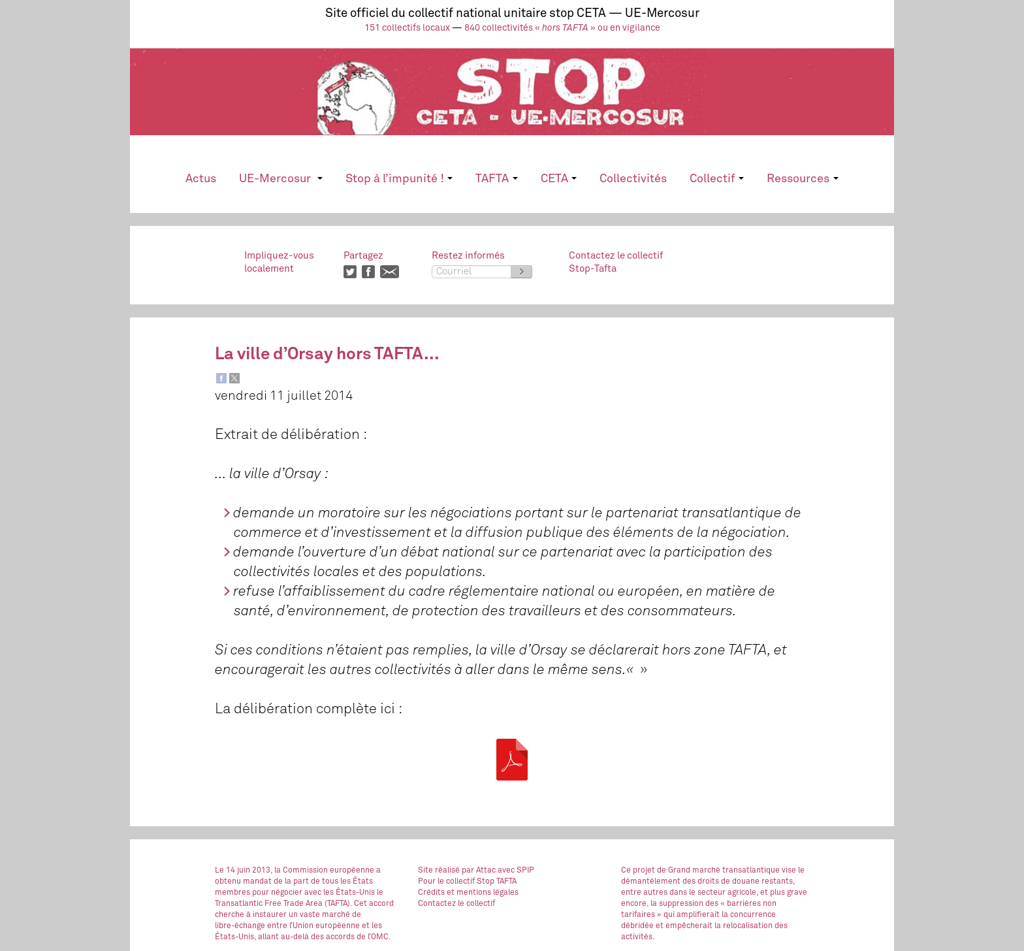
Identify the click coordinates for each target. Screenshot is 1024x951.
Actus (200, 179)
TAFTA (496, 179)
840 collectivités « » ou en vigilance (562, 28)
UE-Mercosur (280, 179)
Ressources (802, 179)
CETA (559, 179)
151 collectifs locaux (407, 28)
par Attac (479, 871)
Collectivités (633, 179)
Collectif (717, 179)
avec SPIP (516, 871)
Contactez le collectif (456, 904)
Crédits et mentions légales (468, 893)
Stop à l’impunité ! (399, 179)
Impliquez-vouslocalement (279, 262)
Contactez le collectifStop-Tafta (616, 262)
